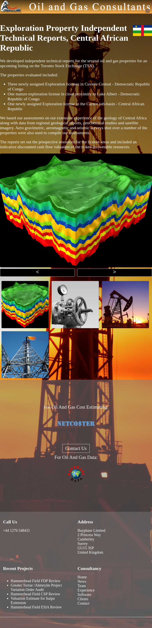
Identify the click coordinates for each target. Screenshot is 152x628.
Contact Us (76, 448)
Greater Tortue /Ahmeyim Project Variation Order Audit (36, 587)
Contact (83, 603)
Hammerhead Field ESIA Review (36, 607)
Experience (86, 590)
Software (84, 594)
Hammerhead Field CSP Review (35, 594)
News (82, 581)
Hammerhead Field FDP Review (35, 581)
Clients (83, 599)
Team (82, 586)
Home (82, 577)
